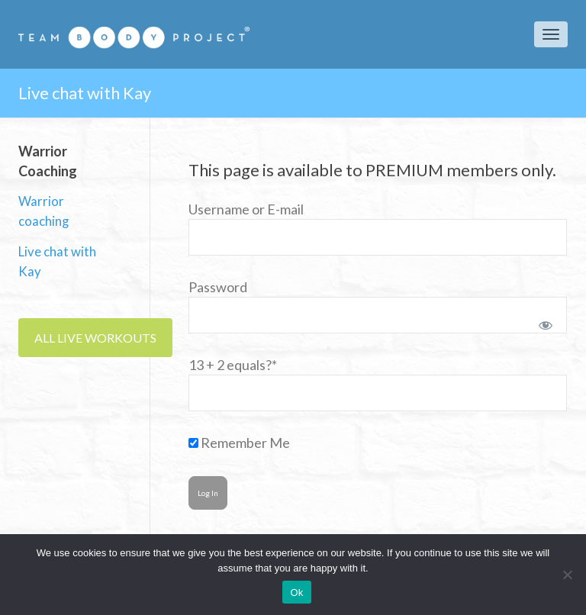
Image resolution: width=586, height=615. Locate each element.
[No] (567, 574)
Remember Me (239, 442)
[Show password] (543, 322)
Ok (296, 592)
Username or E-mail (246, 209)
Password (217, 287)
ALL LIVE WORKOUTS (95, 337)
